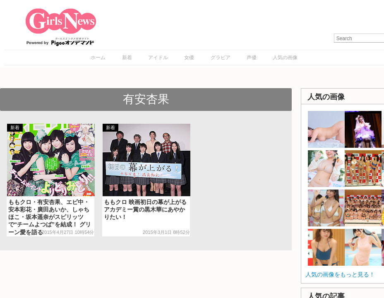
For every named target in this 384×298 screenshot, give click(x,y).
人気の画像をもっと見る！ (340, 274)
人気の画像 (285, 57)
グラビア (220, 57)
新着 (127, 57)
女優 (189, 57)
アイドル (158, 57)
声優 (252, 57)
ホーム (98, 57)
